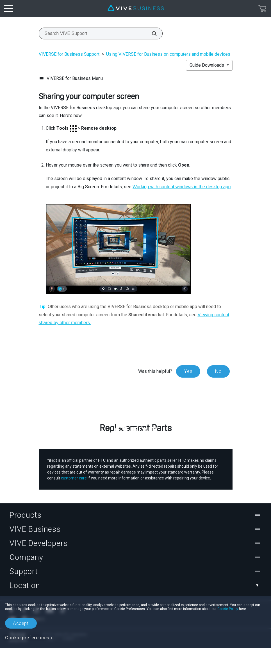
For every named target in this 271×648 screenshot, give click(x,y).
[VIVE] (136, 8)
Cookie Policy (227, 609)
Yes (188, 371)
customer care (74, 478)
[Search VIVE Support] (151, 33)
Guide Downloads (207, 65)
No (218, 371)
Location (135, 586)
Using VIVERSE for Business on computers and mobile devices (168, 54)
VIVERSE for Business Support (69, 54)
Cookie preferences (27, 637)
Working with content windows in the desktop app (182, 186)
